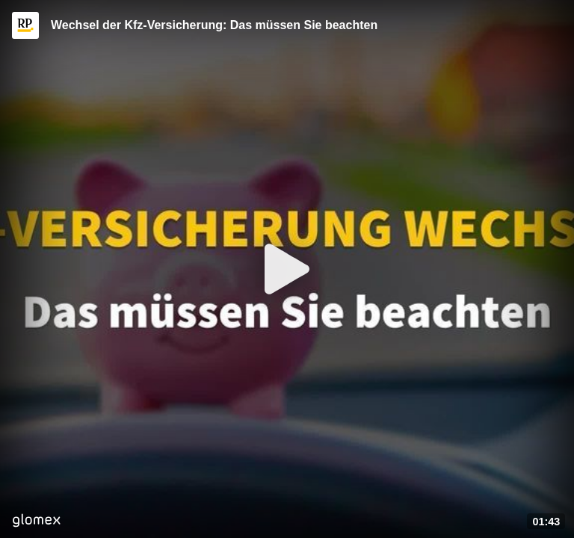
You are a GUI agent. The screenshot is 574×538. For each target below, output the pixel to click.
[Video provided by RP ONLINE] (25, 25)
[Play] (287, 269)
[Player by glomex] (36, 522)
